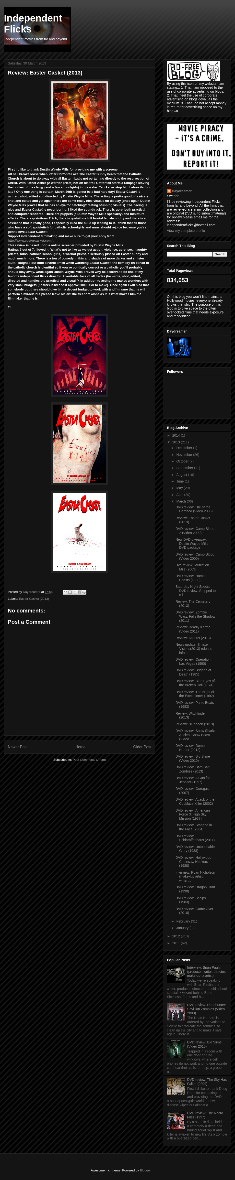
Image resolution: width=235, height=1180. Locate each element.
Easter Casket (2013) (34, 599)
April (180, 495)
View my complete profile (186, 231)
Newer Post (18, 747)
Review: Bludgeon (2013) (195, 724)
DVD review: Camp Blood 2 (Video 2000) (195, 531)
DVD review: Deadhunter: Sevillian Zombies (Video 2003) (206, 1009)
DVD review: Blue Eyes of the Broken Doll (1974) (195, 683)
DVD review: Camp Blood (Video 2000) (195, 556)
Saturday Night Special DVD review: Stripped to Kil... (196, 591)
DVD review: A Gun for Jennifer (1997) (193, 780)
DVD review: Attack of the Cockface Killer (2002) (195, 801)
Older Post (142, 747)
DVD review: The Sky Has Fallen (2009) (207, 1082)
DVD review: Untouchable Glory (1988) (195, 849)
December (184, 448)
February (183, 921)
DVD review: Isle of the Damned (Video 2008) (194, 509)
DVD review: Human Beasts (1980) (191, 578)
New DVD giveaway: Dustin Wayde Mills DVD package (192, 543)
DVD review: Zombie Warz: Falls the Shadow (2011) (195, 616)
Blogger (145, 1170)
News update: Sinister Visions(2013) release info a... (194, 649)
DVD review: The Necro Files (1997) (205, 1115)
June (180, 481)
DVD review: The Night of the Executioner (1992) (195, 694)
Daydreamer (182, 191)
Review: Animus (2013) (193, 638)
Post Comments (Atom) (89, 760)
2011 (176, 943)
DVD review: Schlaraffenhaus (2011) (195, 838)
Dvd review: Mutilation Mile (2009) (192, 567)
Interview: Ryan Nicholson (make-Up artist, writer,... (195, 876)
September (185, 468)
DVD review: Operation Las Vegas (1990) (193, 661)
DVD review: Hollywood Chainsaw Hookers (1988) (193, 862)
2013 (176, 442)
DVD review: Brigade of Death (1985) (193, 672)
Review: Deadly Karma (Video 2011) (193, 629)
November (184, 455)
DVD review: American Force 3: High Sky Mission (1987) (193, 814)
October (182, 461)
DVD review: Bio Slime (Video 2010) (193, 758)
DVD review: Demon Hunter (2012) (191, 748)
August (182, 475)
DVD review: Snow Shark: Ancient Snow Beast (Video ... (195, 735)
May (180, 488)
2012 (176, 936)
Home (80, 747)
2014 (176, 435)
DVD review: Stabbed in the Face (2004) (194, 827)
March (181, 501)
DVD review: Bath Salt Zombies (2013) (193, 769)
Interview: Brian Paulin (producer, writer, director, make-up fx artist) (206, 971)
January (182, 928)
